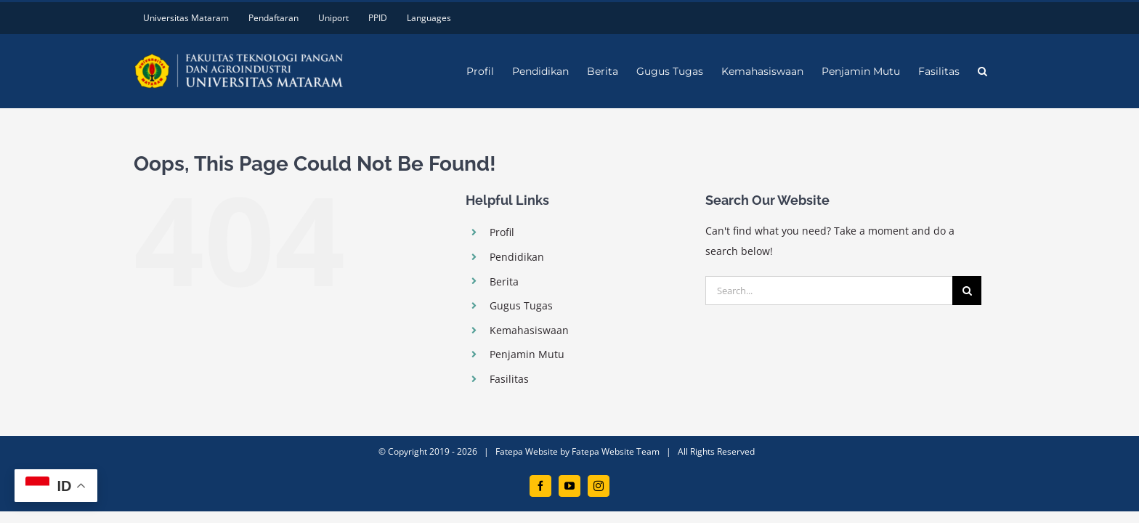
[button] (1000, 71)
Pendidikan (517, 257)
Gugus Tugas (521, 305)
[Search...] (828, 290)
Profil (502, 232)
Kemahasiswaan (529, 330)
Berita (504, 281)
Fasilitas (509, 379)
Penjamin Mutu (527, 354)
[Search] (966, 290)
